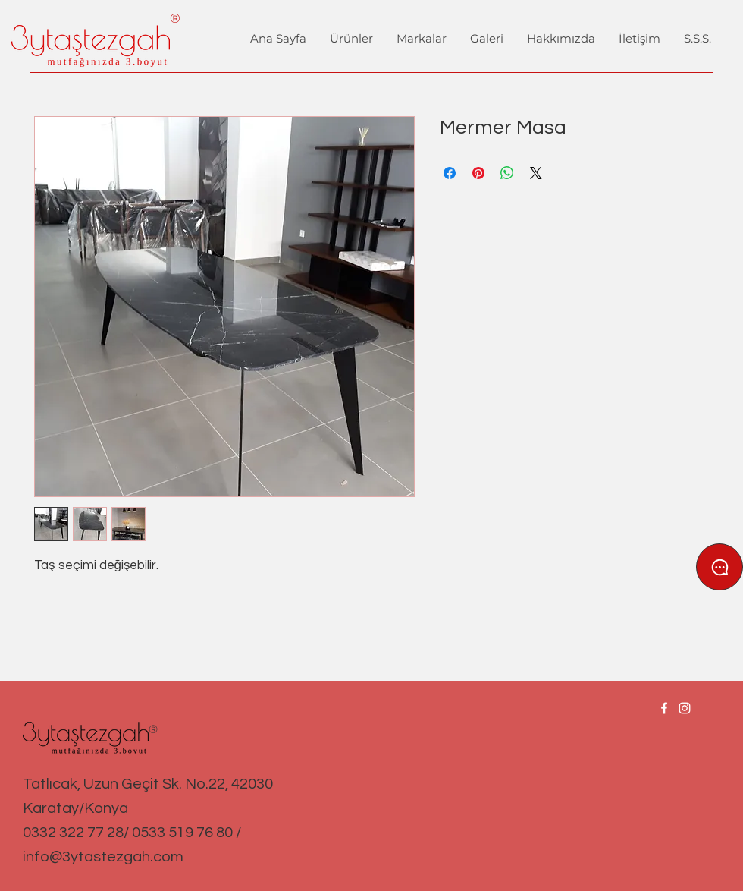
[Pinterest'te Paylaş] (478, 173)
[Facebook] (664, 708)
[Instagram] (684, 708)
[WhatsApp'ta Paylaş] (507, 173)
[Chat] (719, 566)
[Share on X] (536, 173)
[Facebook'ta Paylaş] (449, 173)
